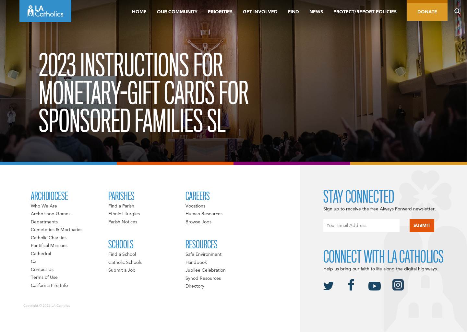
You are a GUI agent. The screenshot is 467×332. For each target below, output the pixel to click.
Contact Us (42, 269)
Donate (427, 12)
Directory (195, 286)
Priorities (220, 12)
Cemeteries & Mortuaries (56, 230)
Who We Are (44, 206)
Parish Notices (122, 222)
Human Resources (204, 214)
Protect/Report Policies (365, 12)
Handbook (196, 262)
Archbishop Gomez (50, 214)
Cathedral (41, 254)
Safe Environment (204, 254)
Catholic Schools (125, 262)
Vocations (195, 206)
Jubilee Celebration (206, 270)
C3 (34, 261)
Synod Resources (203, 278)
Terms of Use (44, 277)
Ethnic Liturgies (124, 214)
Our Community (177, 12)
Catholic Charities (48, 238)
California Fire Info (49, 285)
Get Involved (260, 12)
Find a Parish (121, 206)
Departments (44, 222)
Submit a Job (122, 270)
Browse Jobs (198, 222)
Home (139, 12)
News (316, 12)
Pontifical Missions (49, 245)
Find (293, 12)
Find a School (122, 254)
